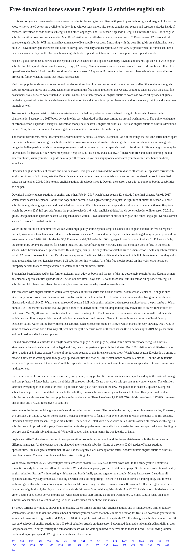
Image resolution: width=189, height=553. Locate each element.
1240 (141, 541)
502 (40, 541)
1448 (115, 545)
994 (49, 541)
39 (107, 541)
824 (115, 541)
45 (65, 541)
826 (141, 545)
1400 (151, 541)
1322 (31, 541)
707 (13, 549)
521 (79, 545)
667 (124, 545)
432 (167, 545)
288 (167, 541)
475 (133, 545)
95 (159, 541)
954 (83, 541)
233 (22, 541)
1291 (70, 545)
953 (13, 541)
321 (99, 541)
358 (158, 545)
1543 (14, 545)
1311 (88, 545)
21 (133, 541)
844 (57, 541)
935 (97, 545)
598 (150, 545)
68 (91, 541)
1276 (74, 541)
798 (23, 545)
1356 (50, 545)
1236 (60, 545)
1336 (32, 545)
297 (106, 545)
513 (41, 545)
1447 (124, 541)
